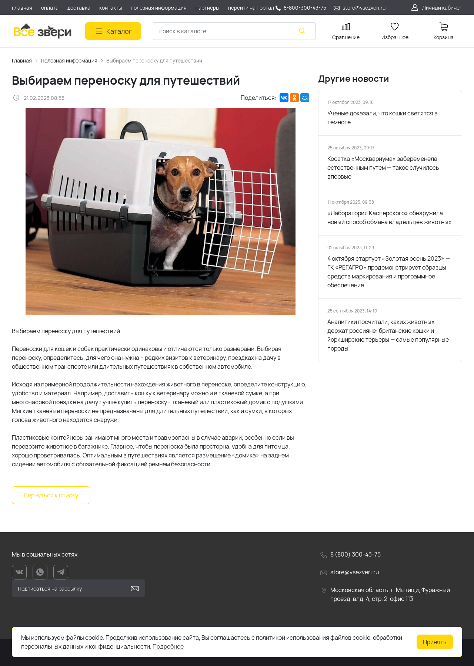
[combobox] (234, 31)
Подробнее (168, 646)
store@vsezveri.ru (364, 7)
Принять (435, 642)
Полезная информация (69, 60)
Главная (22, 60)
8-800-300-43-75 (305, 7)
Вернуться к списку (51, 495)
